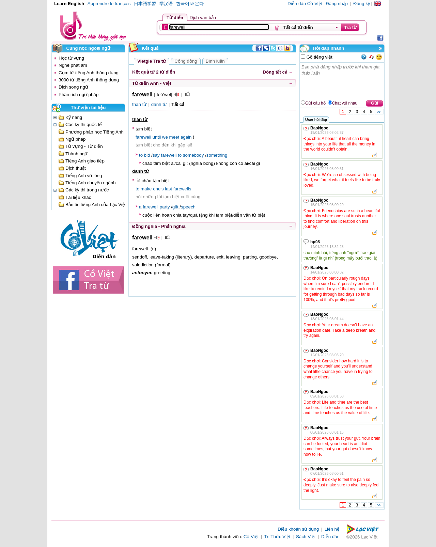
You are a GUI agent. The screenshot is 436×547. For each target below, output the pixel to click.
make (146, 188)
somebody (193, 155)
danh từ (159, 104)
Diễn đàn (330, 536)
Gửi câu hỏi (315, 103)
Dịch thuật (75, 168)
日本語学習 (145, 3)
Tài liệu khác (78, 197)
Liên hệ (332, 529)
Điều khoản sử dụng (298, 529)
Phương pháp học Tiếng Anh (94, 132)
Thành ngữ (76, 153)
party (165, 206)
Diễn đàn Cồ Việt (304, 3)
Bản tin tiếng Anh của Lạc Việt (95, 204)
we (165, 137)
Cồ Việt (251, 536)
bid (147, 155)
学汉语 (166, 3)
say (156, 155)
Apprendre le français (109, 3)
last (168, 188)
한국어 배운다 (190, 3)
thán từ (139, 104)
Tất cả (177, 104)
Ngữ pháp (75, 139)
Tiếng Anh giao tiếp (85, 160)
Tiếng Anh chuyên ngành (90, 182)
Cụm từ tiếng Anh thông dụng (89, 72)
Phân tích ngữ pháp (78, 94)
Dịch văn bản (203, 17)
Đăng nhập (337, 3)
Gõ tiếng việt (318, 57)
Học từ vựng (71, 58)
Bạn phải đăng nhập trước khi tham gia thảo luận (342, 81)
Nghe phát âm (73, 65)
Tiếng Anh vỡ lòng (83, 175)
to (141, 155)
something (217, 155)
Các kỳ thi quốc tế (83, 124)
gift (175, 206)
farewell (143, 137)
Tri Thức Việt (277, 536)
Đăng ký (362, 3)
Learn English (69, 3)
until (157, 137)
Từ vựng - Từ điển (84, 146)
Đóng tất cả (275, 72)
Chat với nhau (344, 103)
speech (188, 206)
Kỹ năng (73, 117)
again (186, 137)
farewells (182, 188)
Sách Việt (305, 536)
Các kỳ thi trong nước (87, 189)
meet (174, 137)
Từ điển (175, 17)
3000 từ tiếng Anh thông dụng (89, 79)
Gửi (374, 103)
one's (158, 188)
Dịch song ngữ (73, 87)
